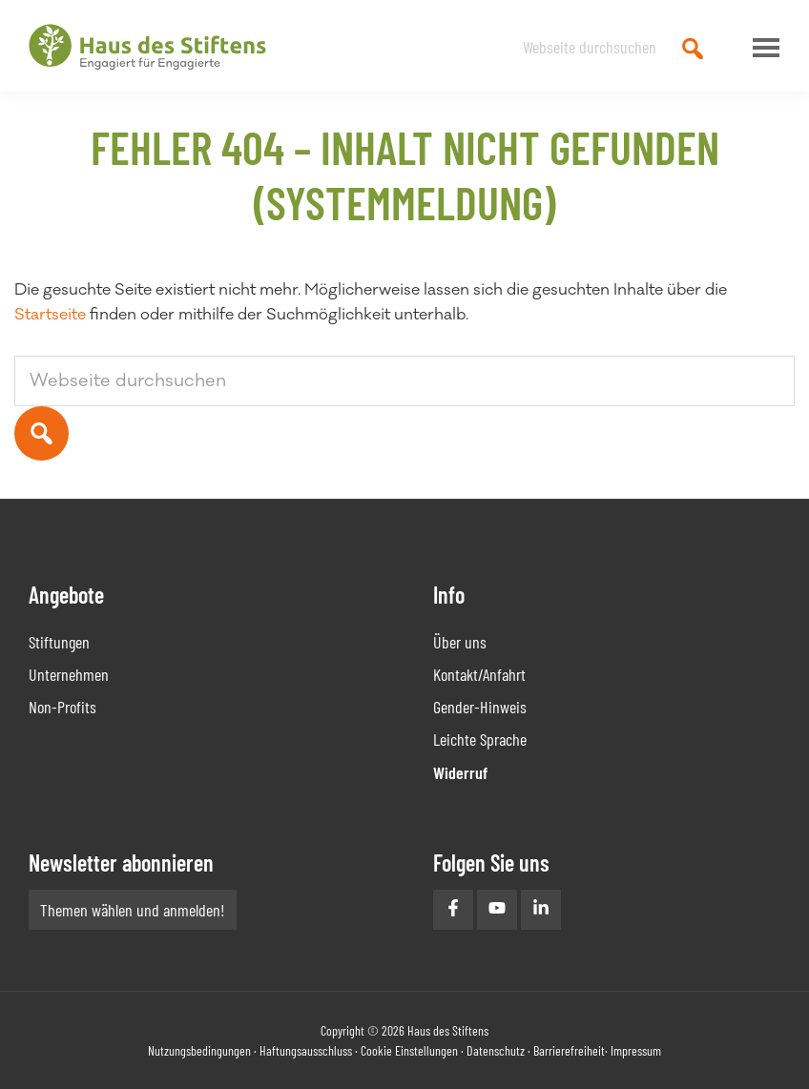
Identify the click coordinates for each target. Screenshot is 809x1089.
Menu (761, 47)
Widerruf (460, 772)
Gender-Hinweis (480, 706)
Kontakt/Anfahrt (479, 674)
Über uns (460, 641)
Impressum (636, 1050)
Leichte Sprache (480, 739)
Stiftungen (59, 641)
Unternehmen (69, 674)
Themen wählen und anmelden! (132, 909)
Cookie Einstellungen (409, 1050)
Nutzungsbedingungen (199, 1050)
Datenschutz (496, 1050)
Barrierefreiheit (569, 1050)
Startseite (50, 314)
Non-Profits (62, 706)
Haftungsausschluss (305, 1050)
